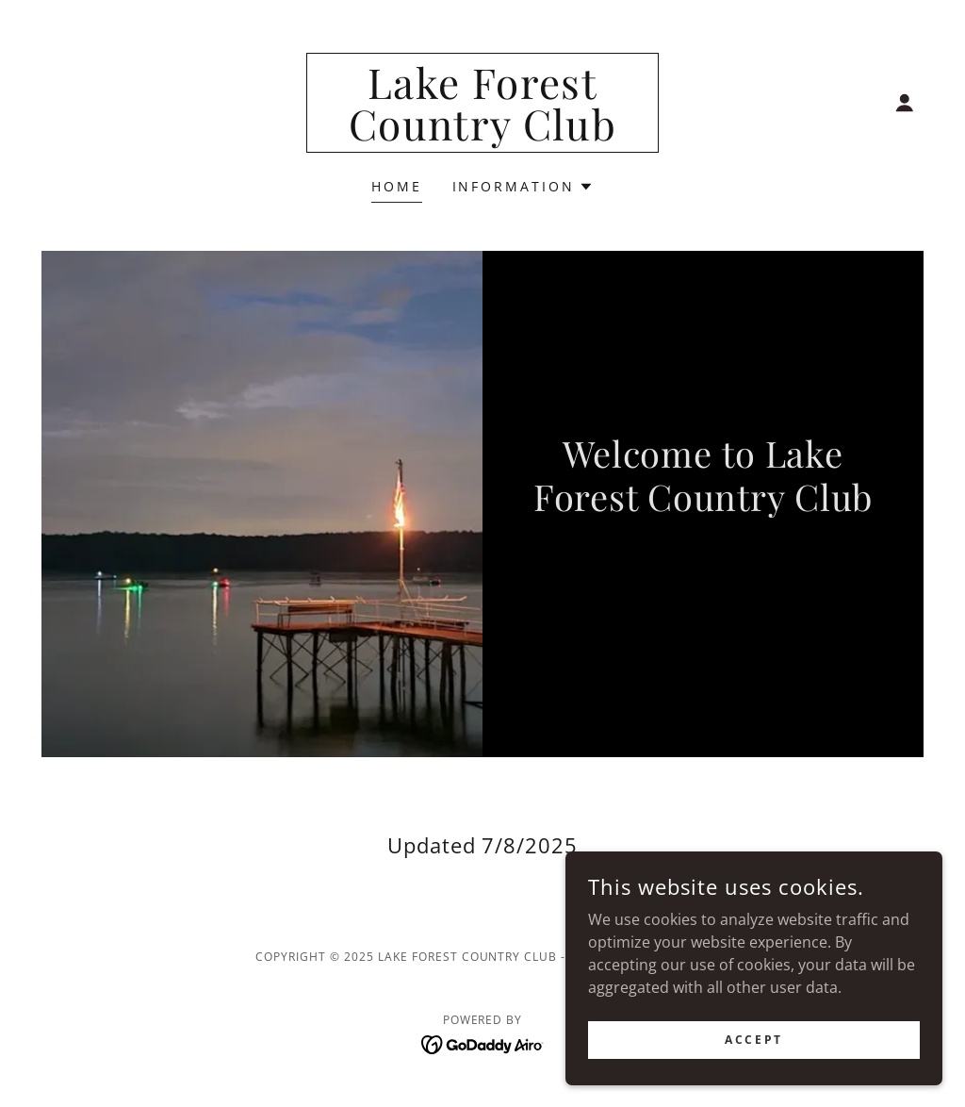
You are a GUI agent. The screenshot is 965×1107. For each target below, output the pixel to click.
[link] (482, 134)
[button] (905, 103)
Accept (753, 1040)
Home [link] (396, 186)
